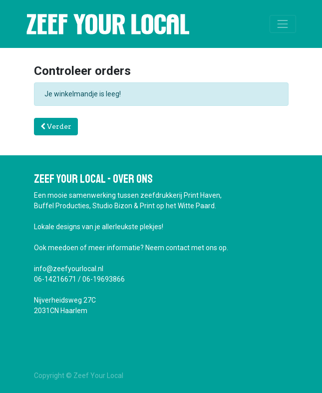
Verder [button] (55, 126)
